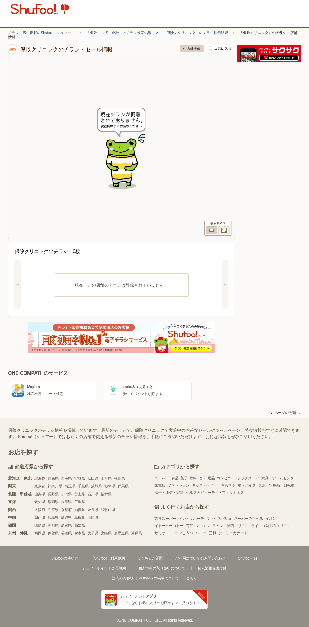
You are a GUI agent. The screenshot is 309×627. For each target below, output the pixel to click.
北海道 (39, 478)
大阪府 (39, 510)
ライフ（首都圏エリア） (271, 526)
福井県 (106, 494)
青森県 (53, 478)
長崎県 (66, 533)
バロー (201, 533)
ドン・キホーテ (191, 518)
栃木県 (109, 486)
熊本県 (79, 533)
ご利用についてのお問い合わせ (200, 558)
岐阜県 (66, 502)
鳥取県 (66, 518)
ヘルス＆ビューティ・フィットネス (215, 493)
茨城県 (96, 486)
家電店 (159, 485)
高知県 (79, 525)
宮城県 (79, 478)
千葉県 (83, 486)
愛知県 (39, 502)
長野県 (53, 494)
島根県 (79, 518)
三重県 (79, 502)
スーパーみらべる (248, 518)
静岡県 (53, 502)
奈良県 (93, 510)
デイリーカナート (232, 533)
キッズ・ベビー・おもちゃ (213, 485)
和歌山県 (108, 510)
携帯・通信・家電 (168, 493)
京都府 (66, 510)
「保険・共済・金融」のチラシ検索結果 (118, 33)
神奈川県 (55, 486)
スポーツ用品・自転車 (276, 485)
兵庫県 (53, 510)
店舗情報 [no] (192, 48)
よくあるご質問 (150, 558)
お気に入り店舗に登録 (219, 48)
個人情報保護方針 (212, 568)
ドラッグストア (246, 478)
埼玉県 (70, 486)
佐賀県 (53, 533)
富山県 (79, 494)
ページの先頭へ (285, 413)
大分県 (93, 533)
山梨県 (39, 494)
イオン (271, 518)
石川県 (93, 494)
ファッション (179, 485)
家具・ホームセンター (279, 478)
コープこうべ (182, 533)
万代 (189, 526)
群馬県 (123, 486)
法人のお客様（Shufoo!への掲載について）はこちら (154, 578)
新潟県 (66, 494)
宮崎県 (106, 533)
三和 (212, 533)
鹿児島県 (121, 533)
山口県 (93, 518)
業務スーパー (165, 518)
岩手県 (66, 478)
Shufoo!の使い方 (64, 558)
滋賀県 (79, 510)
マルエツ (203, 526)
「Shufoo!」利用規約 (108, 558)
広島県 (53, 518)
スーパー (161, 478)
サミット (161, 533)
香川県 (53, 525)
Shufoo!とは (248, 558)
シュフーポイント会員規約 (104, 568)
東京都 (39, 486)
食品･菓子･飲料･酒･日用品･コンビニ (201, 478)
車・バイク (247, 485)
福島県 (119, 478)
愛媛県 (66, 525)
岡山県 (39, 518)
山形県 (106, 478)
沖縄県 (136, 533)
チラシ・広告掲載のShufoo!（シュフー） (41, 33)
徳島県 (39, 525)
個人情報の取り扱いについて (161, 568)
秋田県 (93, 478)
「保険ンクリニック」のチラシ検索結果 (195, 33)
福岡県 (39, 533)
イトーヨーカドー (168, 526)
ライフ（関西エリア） (230, 526)
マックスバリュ (219, 518)
